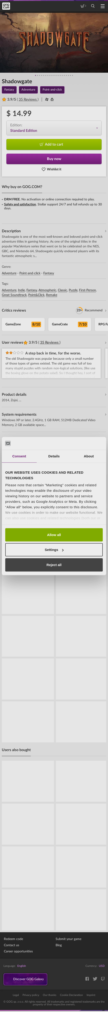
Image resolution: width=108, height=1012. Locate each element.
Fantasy (48, 273)
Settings (54, 550)
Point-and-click (29, 273)
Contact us (11, 945)
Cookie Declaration (71, 996)
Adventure (9, 273)
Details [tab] (54, 456)
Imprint (91, 996)
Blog (59, 945)
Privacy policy (31, 996)
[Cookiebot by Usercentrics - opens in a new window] (83, 443)
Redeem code (13, 939)
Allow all (54, 534)
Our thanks (49, 996)
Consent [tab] (19, 456)
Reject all (54, 565)
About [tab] (89, 456)
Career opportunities (18, 951)
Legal (16, 996)
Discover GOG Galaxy (32, 980)
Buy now (54, 159)
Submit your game (68, 939)
